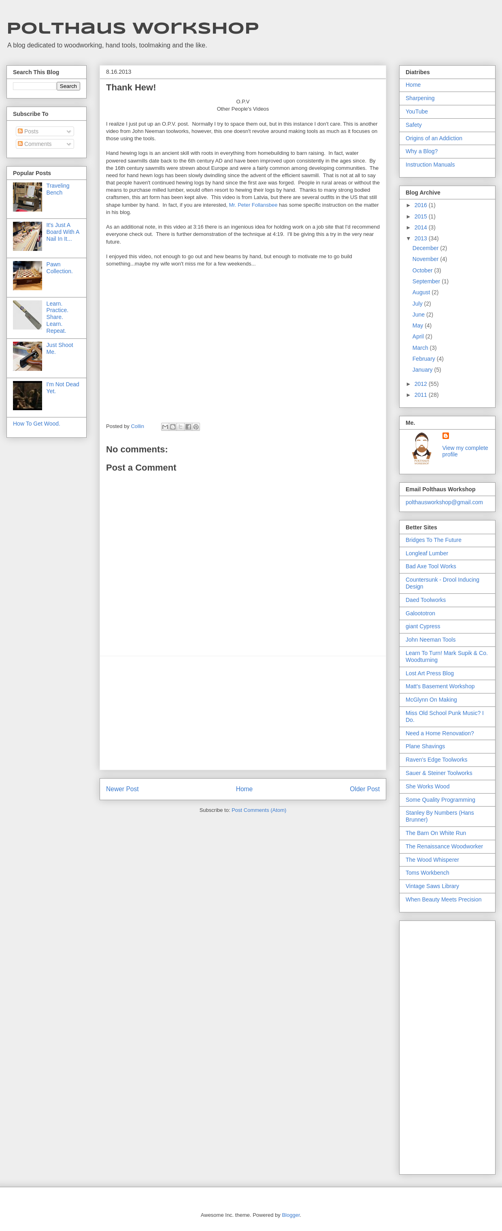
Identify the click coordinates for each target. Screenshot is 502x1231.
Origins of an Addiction (434, 138)
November (426, 259)
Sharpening (420, 98)
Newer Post (122, 789)
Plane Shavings (425, 746)
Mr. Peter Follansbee (253, 205)
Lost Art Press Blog (430, 673)
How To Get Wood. (36, 423)
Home (244, 789)
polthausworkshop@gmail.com (444, 502)
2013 (422, 238)
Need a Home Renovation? (440, 733)
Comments (35, 144)
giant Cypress (423, 626)
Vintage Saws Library (432, 886)
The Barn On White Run (436, 833)
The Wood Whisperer (432, 859)
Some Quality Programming (440, 799)
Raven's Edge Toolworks (437, 759)
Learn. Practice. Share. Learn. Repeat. (57, 317)
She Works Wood (427, 786)
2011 (422, 395)
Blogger (291, 1215)
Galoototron (420, 613)
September (427, 281)
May (419, 325)
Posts (28, 131)
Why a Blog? (422, 151)
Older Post (365, 789)
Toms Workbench (427, 872)
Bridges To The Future (434, 540)
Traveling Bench (58, 189)
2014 (422, 227)
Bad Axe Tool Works (431, 566)
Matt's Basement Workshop (440, 686)
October (423, 270)
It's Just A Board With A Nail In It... (63, 232)
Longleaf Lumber (427, 553)
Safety (414, 125)
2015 (422, 216)
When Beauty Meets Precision (444, 899)
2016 (422, 205)
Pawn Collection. (60, 267)
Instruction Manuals (430, 164)
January (423, 369)
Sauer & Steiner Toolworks (439, 773)
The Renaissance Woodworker (444, 846)
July (418, 303)
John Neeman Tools (430, 639)
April (419, 336)
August (422, 292)
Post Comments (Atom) (259, 810)
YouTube (417, 111)
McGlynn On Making (431, 699)
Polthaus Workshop (132, 29)
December (426, 248)
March (421, 348)
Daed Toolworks (426, 600)
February (425, 358)
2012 (422, 384)
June (419, 314)
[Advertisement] (243, 713)
